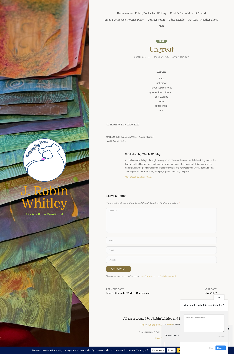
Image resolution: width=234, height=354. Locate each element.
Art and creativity (156, 326)
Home (143, 326)
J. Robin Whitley (44, 197)
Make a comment (181, 57)
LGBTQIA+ (133, 137)
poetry (142, 137)
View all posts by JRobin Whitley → (140, 177)
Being (161, 41)
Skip (211, 348)
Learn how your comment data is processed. (158, 278)
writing (150, 137)
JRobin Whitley (161, 57)
